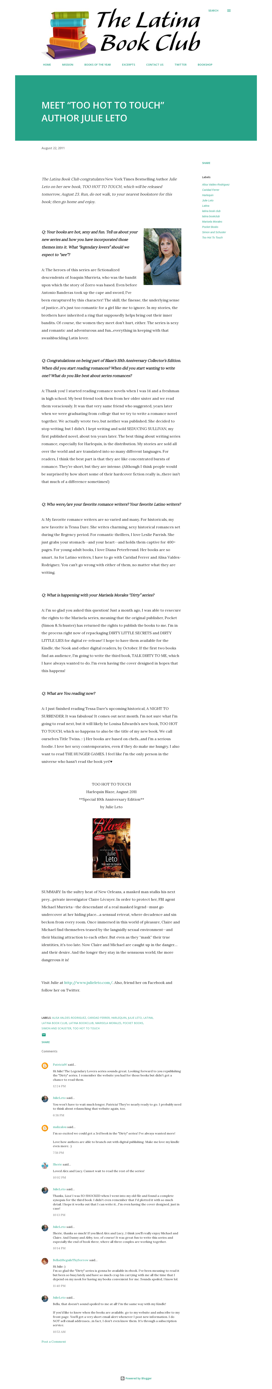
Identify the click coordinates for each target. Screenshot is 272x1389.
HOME (45, 64)
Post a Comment (54, 1341)
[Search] (213, 10)
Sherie (57, 1164)
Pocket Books (210, 226)
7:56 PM (58, 1153)
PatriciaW (60, 1064)
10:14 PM (59, 1248)
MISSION (65, 64)
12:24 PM (59, 1086)
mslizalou (59, 1127)
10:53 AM (59, 1332)
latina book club (211, 211)
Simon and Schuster (214, 232)
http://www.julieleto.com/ (88, 982)
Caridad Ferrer (210, 189)
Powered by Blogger (136, 1378)
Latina (205, 205)
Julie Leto (207, 200)
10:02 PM (59, 1177)
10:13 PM (59, 1215)
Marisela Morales (212, 221)
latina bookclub (211, 216)
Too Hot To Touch (212, 237)
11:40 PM (59, 1286)
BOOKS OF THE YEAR (95, 64)
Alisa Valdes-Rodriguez (216, 184)
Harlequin (207, 195)
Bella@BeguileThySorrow (71, 1260)
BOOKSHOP (203, 64)
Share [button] (206, 163)
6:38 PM (58, 1115)
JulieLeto (59, 1098)
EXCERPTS (126, 64)
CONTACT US (152, 64)
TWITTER (178, 64)
